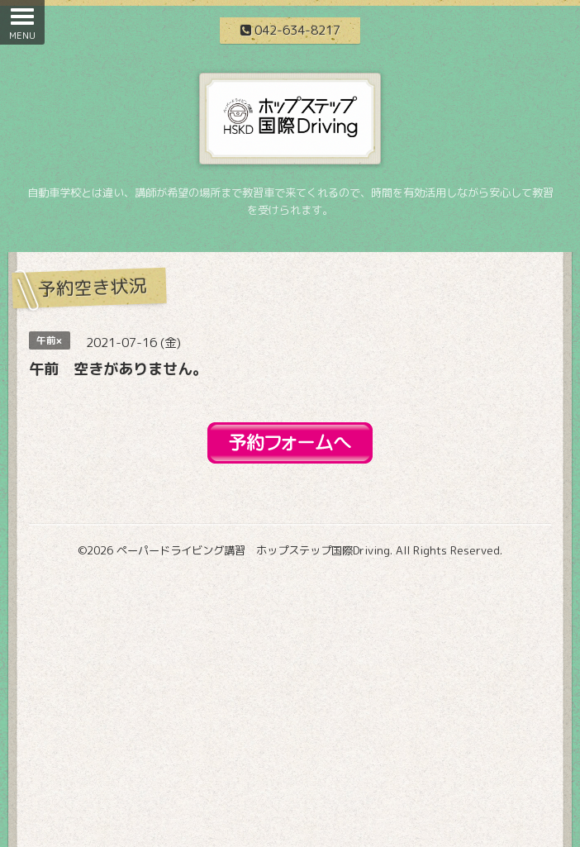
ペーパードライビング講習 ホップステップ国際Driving (253, 550)
